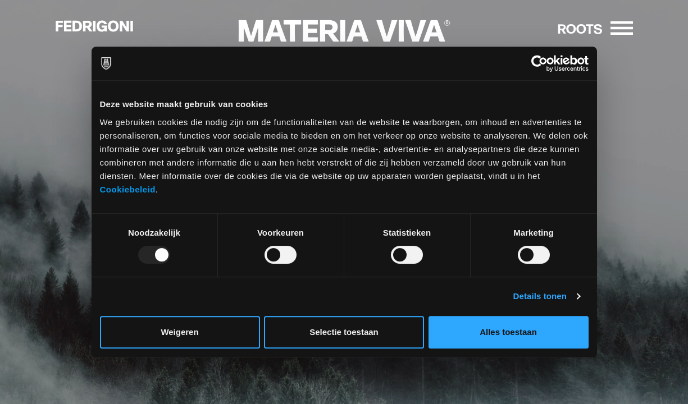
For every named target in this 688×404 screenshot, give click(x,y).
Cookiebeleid (128, 189)
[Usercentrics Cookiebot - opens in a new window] (539, 63)
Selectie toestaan (344, 332)
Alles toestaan (508, 332)
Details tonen (540, 296)
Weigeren (179, 332)
